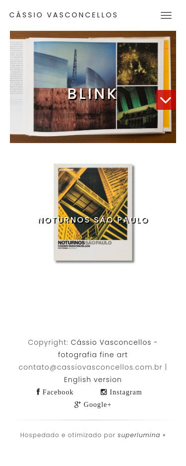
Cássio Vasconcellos (64, 15)
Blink (93, 93)
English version (93, 380)
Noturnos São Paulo (92, 220)
